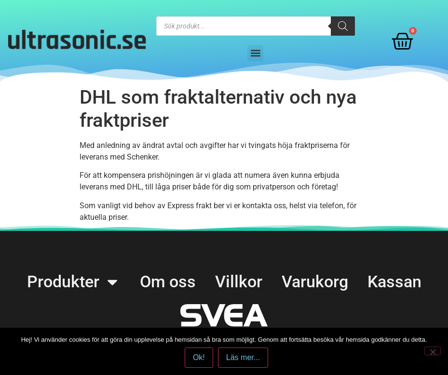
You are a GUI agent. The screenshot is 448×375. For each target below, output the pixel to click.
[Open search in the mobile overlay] (255, 26)
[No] (432, 351)
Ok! (199, 357)
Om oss (168, 281)
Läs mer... (243, 357)
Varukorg (315, 281)
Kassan (394, 281)
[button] (255, 53)
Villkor (238, 281)
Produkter (74, 282)
